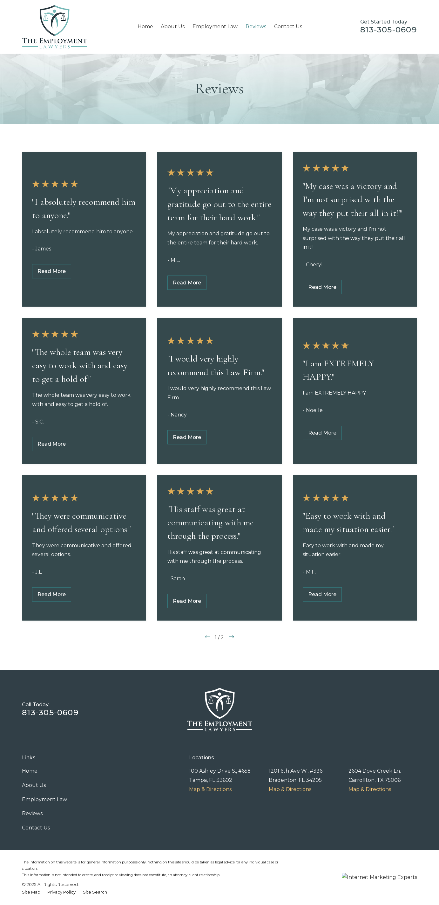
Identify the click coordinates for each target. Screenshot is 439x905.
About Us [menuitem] (173, 26)
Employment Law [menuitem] (215, 26)
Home (29, 771)
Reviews (32, 813)
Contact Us (36, 828)
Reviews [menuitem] (256, 26)
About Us (34, 785)
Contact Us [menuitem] (288, 26)
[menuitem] (31, 892)
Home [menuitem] (145, 26)
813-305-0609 (388, 29)
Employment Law (44, 799)
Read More (51, 271)
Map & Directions (210, 789)
